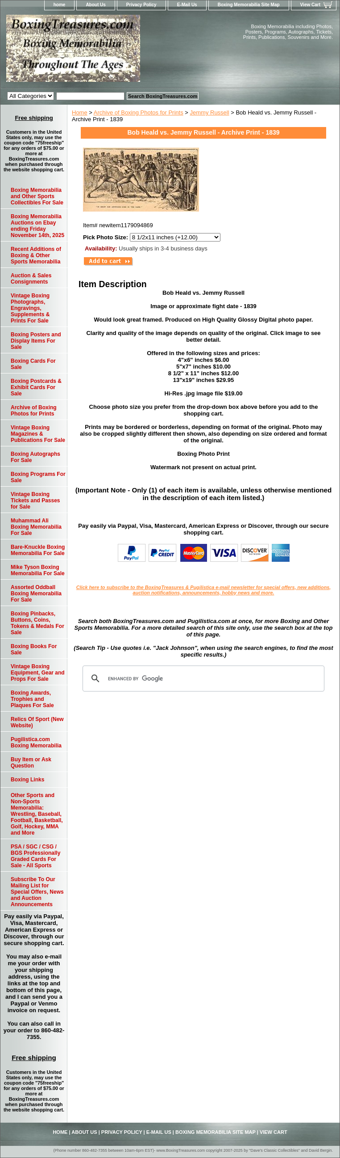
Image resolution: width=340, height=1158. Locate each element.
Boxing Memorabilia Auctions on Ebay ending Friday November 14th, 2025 (37, 225)
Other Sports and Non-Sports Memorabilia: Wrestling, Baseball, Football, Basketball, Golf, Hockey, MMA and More (37, 814)
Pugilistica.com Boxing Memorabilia (36, 742)
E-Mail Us (187, 4)
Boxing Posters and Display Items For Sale (36, 340)
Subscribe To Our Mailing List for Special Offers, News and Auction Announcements (37, 892)
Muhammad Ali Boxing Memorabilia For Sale (36, 526)
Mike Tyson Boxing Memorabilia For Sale (38, 570)
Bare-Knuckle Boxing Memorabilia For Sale (38, 550)
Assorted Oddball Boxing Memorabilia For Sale (36, 593)
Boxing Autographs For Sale (35, 457)
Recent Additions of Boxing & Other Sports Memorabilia (36, 255)
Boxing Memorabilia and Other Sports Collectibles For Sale (37, 196)
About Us (95, 4)
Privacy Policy (141, 4)
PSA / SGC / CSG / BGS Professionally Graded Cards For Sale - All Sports (35, 856)
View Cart (310, 4)
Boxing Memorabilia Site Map (249, 4)
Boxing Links (27, 779)
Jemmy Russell (209, 112)
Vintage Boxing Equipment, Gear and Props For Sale (38, 672)
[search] (202, 678)
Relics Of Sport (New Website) (37, 722)
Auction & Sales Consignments (31, 278)
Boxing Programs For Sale (38, 477)
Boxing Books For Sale (34, 649)
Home (79, 112)
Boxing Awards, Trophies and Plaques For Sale (32, 699)
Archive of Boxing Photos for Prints (138, 112)
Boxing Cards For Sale (33, 364)
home (60, 4)
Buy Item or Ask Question (31, 762)
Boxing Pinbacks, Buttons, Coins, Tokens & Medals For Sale (37, 623)
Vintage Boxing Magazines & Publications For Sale (38, 433)
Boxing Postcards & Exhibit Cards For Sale (36, 387)
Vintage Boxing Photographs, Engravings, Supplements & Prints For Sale (30, 308)
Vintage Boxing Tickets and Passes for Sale (35, 500)
